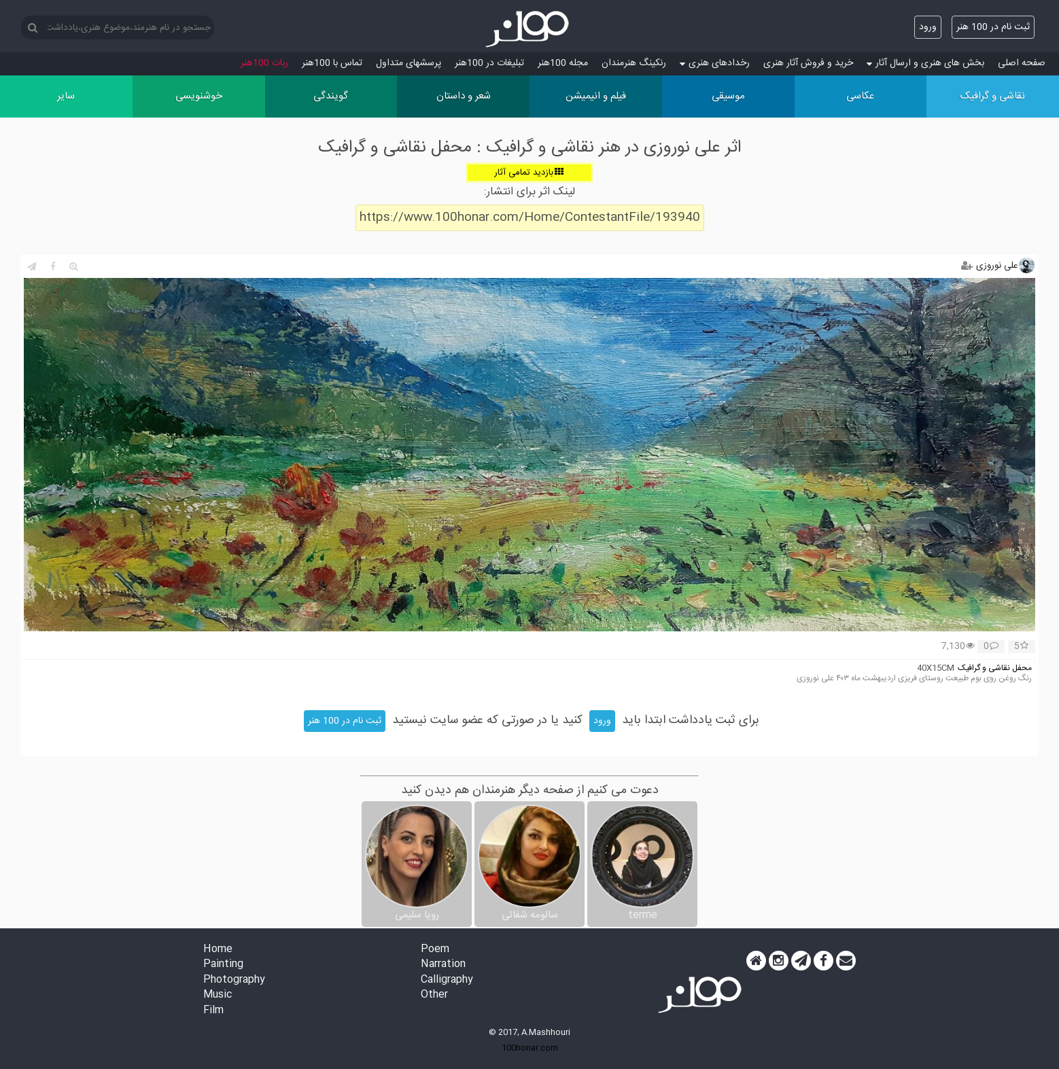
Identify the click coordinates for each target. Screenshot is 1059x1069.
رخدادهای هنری (715, 63)
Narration (443, 964)
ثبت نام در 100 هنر (993, 27)
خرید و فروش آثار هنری (808, 63)
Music (217, 995)
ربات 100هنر (264, 63)
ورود (928, 27)
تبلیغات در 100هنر (489, 63)
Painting (223, 964)
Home (217, 950)
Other (434, 995)
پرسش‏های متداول (408, 63)
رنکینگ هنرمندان (634, 63)
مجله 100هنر (563, 63)
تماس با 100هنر (332, 63)
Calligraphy (447, 980)
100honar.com (530, 1048)
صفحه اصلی (1021, 63)
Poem (435, 950)
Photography (234, 980)
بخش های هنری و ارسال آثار (925, 63)
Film (213, 1011)
